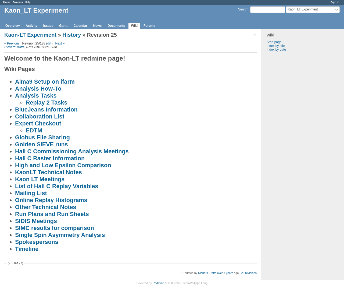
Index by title (276, 46)
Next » (59, 43)
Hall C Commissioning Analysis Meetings (72, 151)
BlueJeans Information (46, 109)
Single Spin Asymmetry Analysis (60, 235)
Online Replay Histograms (51, 200)
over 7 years (225, 272)
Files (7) (17, 263)
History (71, 35)
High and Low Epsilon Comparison (63, 165)
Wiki (134, 26)
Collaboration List (39, 116)
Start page (274, 42)
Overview (12, 26)
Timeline (26, 249)
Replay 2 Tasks (46, 102)
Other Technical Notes (45, 207)
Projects (18, 2)
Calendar (80, 26)
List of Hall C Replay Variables (56, 186)
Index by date (276, 49)
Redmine (158, 283)
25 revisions (249, 272)
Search (243, 9)
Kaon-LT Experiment (30, 35)
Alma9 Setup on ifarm (45, 81)
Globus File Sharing (42, 137)
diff (49, 43)
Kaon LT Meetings (39, 179)
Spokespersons (36, 242)
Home (6, 2)
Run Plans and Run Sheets (52, 214)
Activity (31, 26)
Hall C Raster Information (50, 158)
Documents (116, 26)
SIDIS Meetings (36, 221)
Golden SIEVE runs (41, 144)
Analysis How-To (38, 88)
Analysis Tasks (35, 95)
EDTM (34, 130)
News (97, 26)
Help (28, 2)
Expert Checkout (38, 123)
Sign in (335, 2)
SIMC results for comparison (54, 228)
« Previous (12, 43)
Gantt (63, 26)
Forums (149, 26)
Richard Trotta (14, 47)
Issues (48, 26)
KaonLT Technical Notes (48, 172)
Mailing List (31, 193)
